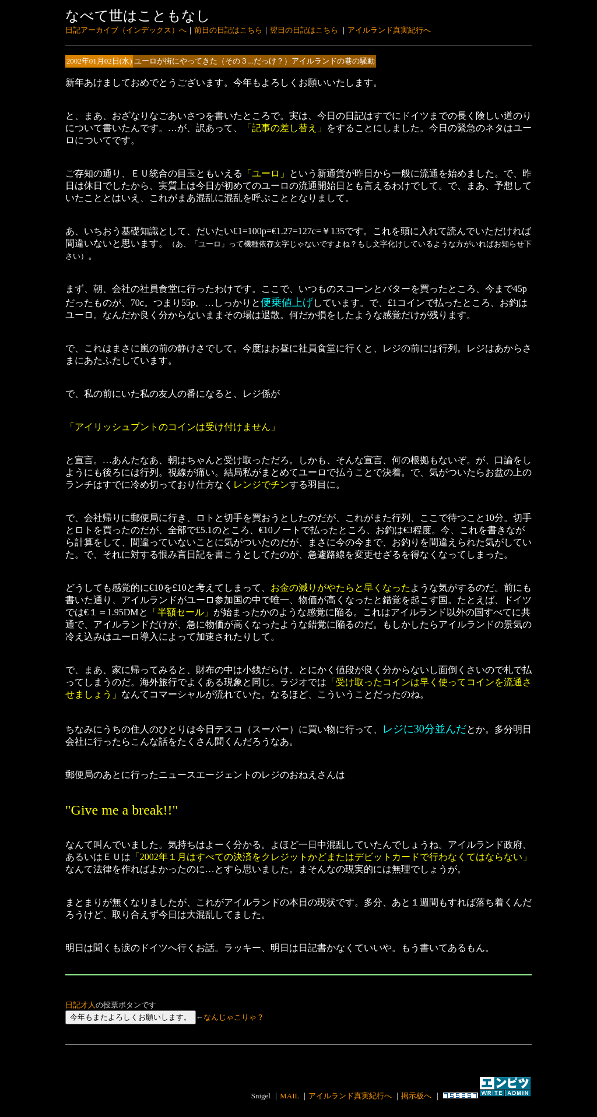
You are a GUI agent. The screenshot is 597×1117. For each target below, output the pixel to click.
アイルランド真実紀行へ (389, 30)
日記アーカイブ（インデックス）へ (126, 30)
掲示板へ (416, 1095)
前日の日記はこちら (228, 30)
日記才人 (80, 1004)
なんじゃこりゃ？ (233, 1017)
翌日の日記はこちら (304, 30)
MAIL (289, 1095)
